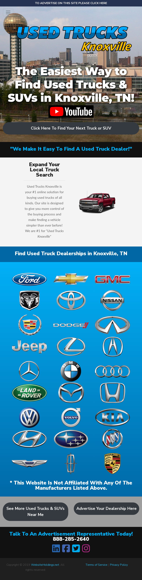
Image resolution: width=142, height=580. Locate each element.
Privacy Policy (119, 565)
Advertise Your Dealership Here (106, 508)
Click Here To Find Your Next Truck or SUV (71, 128)
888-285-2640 (71, 539)
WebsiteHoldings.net (45, 565)
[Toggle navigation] (8, 12)
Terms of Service (96, 565)
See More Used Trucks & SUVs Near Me (35, 511)
